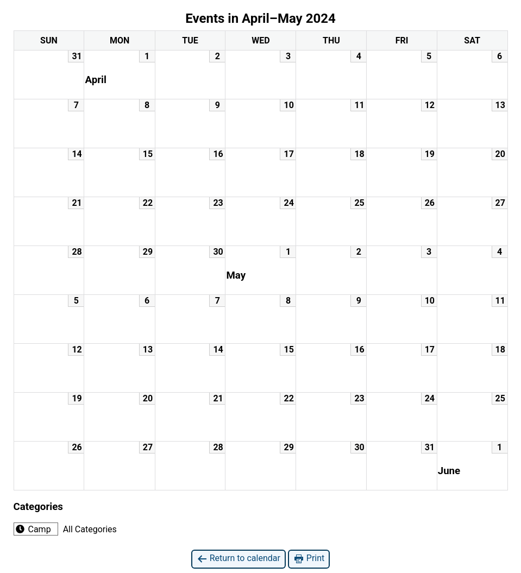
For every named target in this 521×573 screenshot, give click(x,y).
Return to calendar (238, 558)
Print (308, 558)
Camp (32, 529)
